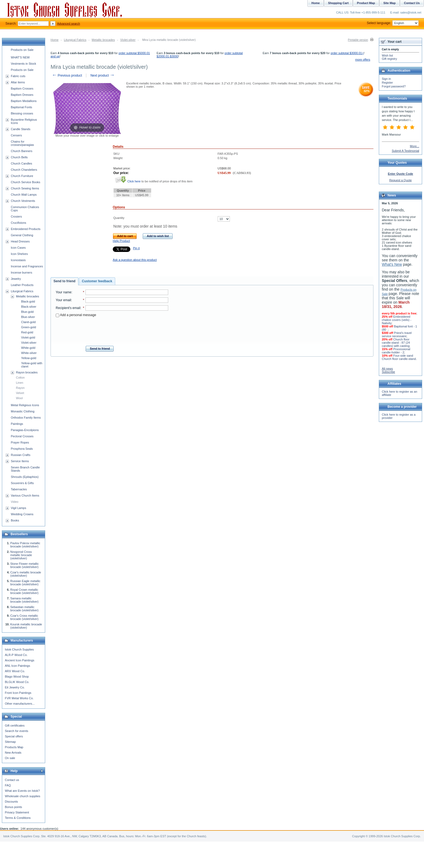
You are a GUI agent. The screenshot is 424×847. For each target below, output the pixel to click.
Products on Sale (22, 49)
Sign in (386, 78)
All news (387, 368)
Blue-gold (27, 311)
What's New (392, 264)
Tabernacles (19, 489)
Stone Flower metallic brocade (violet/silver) (24, 565)
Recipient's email (68, 308)
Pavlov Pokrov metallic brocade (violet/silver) (25, 544)
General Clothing (22, 235)
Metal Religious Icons (25, 405)
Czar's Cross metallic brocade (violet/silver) (24, 617)
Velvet (20, 393)
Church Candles (21, 163)
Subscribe (388, 371)
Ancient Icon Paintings (19, 660)
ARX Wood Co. (15, 671)
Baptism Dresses (22, 94)
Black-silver (28, 306)
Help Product (121, 240)
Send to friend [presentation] (64, 281)
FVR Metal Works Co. (19, 698)
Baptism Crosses (22, 88)
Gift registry (389, 58)
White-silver (29, 352)
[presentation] (112, 329)
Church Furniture (22, 176)
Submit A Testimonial (405, 150)
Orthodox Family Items (26, 417)
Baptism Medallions (24, 101)
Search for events (16, 731)
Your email (63, 300)
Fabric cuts (18, 76)
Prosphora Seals (22, 448)
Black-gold (28, 301)
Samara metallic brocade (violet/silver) (24, 600)
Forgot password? (394, 86)
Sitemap (10, 741)
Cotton (20, 377)
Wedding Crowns (22, 514)
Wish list (387, 55)
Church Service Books (25, 182)
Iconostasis (18, 260)
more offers (362, 59)
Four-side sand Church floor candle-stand (399, 357)
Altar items (18, 82)
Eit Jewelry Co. (15, 687)
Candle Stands (20, 129)
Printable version (358, 39)
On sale (10, 758)
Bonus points (13, 807)
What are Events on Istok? (22, 790)
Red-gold (27, 332)
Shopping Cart (338, 3)
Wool (19, 398)
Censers (16, 135)
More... (414, 146)
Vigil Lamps (18, 508)
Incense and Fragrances (27, 266)
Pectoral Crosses (22, 436)
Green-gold (28, 327)
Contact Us (412, 3)
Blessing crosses (22, 113)
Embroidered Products (25, 229)
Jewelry (16, 278)
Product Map (366, 3)
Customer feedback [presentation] (97, 281)
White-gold (28, 347)
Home (54, 39)
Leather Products (22, 285)
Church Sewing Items (25, 188)
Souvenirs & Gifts (22, 483)
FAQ (8, 785)
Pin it (136, 248)
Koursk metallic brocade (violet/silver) (26, 626)
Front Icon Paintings (18, 692)
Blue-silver (28, 317)
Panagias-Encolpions (25, 430)
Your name (63, 292)
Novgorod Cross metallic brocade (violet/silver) (21, 555)
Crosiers (16, 216)
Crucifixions (18, 222)
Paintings (17, 423)
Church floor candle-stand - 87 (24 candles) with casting (396, 342)
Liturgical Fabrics (75, 39)
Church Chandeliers (24, 169)
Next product (102, 75)
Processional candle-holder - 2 (396, 350)
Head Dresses (20, 241)
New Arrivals (13, 752)
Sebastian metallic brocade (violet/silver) (24, 608)
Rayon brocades (27, 372)
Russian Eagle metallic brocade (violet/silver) (25, 582)
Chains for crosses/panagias (22, 143)
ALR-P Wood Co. (16, 654)
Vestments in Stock (23, 63)
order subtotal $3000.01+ (347, 53)
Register (387, 82)
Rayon (20, 387)
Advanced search (68, 23)
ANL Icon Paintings (17, 665)
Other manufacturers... (20, 703)
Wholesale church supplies (22, 796)
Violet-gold (28, 337)
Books (15, 520)
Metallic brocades (103, 39)
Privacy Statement (17, 812)
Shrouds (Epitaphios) (25, 476)
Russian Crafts (20, 455)
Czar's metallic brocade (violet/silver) (25, 574)
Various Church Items (25, 495)
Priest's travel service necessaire (397, 334)
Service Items (20, 461)
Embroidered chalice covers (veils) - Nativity (396, 320)
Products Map (14, 747)
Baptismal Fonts (21, 107)
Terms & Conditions (18, 817)
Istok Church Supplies (19, 649)
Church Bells (19, 157)
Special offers (14, 736)
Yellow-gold (28, 358)
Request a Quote (400, 180)
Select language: (393, 23)
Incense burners (21, 272)
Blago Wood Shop (17, 676)
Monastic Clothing (22, 411)
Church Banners (21, 151)
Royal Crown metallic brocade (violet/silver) (24, 591)
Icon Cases (18, 247)
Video (14, 501)
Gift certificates (15, 725)
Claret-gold (28, 322)
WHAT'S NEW (20, 57)
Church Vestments (23, 200)
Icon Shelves (19, 253)
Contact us (12, 780)
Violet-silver (127, 39)
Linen (19, 382)
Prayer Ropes (20, 442)
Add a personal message (76, 315)
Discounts (11, 801)
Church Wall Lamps (24, 194)
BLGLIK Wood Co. (17, 682)
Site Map (389, 3)
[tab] (64, 281)
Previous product (67, 75)
